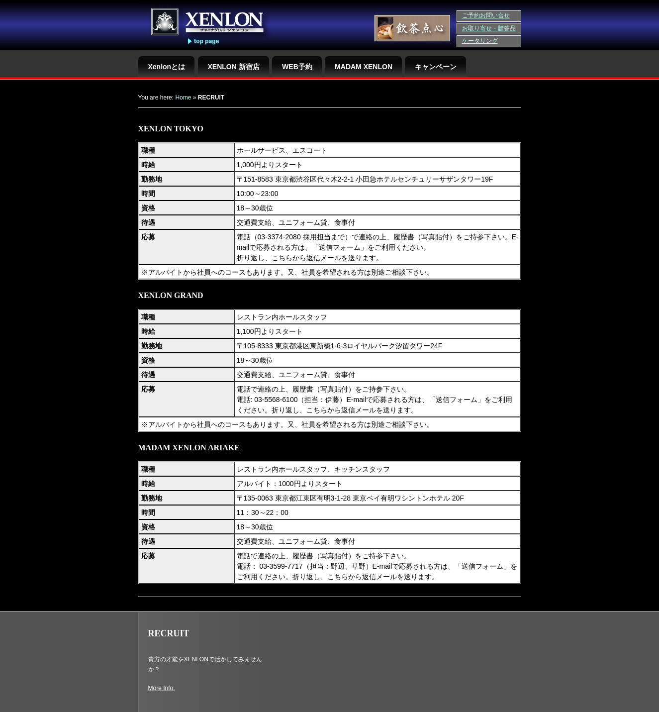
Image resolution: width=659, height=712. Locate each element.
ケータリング (480, 40)
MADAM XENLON (363, 67)
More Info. (161, 688)
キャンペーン (436, 67)
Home (183, 97)
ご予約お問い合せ (486, 15)
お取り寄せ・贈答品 (489, 28)
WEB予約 (297, 67)
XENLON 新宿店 (234, 67)
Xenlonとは (167, 67)
